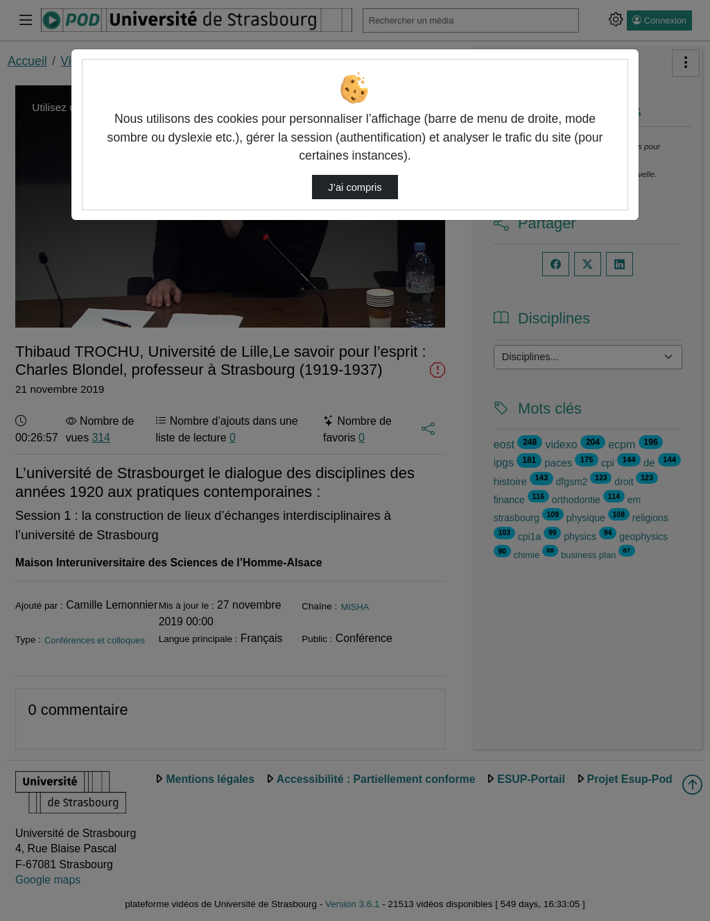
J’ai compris (354, 187)
